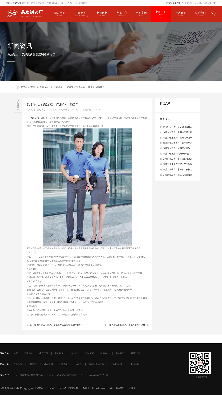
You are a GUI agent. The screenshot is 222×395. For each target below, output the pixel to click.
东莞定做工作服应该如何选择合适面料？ (177, 128)
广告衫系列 (116, 364)
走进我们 (180, 12)
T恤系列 (78, 364)
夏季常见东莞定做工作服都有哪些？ (85, 87)
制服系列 (33, 364)
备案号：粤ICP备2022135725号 (98, 388)
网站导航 (4, 353)
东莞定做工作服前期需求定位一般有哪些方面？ (177, 149)
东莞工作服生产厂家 (15, 3)
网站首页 (59, 14)
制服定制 (101, 14)
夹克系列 (63, 364)
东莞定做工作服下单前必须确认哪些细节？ (177, 160)
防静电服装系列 (96, 364)
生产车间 (43, 353)
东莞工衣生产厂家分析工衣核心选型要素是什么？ (177, 170)
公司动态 (44, 87)
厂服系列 (17, 364)
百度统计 (73, 388)
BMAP (51, 388)
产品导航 (4, 364)
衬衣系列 (48, 364)
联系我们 (200, 12)
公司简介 (28, 353)
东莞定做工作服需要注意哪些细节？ (177, 133)
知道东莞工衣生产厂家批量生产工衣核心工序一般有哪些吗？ (177, 144)
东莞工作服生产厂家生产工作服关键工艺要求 (177, 165)
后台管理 (120, 388)
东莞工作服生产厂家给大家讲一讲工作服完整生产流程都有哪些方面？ (177, 138)
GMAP (62, 388)
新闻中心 (160, 13)
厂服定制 (80, 14)
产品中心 (121, 14)
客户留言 (120, 353)
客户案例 (141, 14)
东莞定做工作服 (173, 3)
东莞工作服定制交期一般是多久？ (176, 154)
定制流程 (89, 353)
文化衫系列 (133, 364)
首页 (32, 87)
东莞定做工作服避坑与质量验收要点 (177, 176)
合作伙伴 (74, 353)
